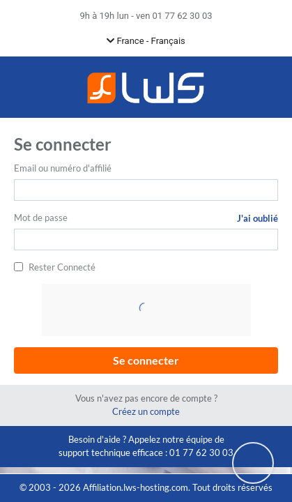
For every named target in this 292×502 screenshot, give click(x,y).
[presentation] (148, 311)
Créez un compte (146, 411)
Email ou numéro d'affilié (63, 168)
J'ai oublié (257, 218)
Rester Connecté (62, 267)
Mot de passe (41, 217)
